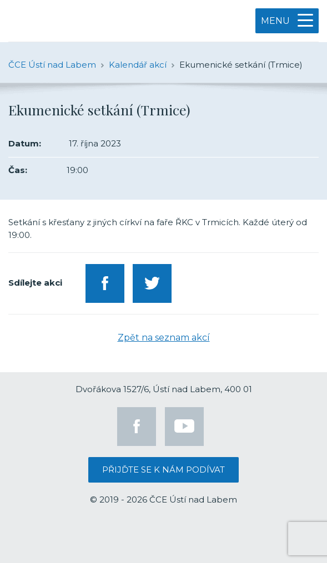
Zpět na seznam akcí (164, 337)
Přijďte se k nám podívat (163, 469)
